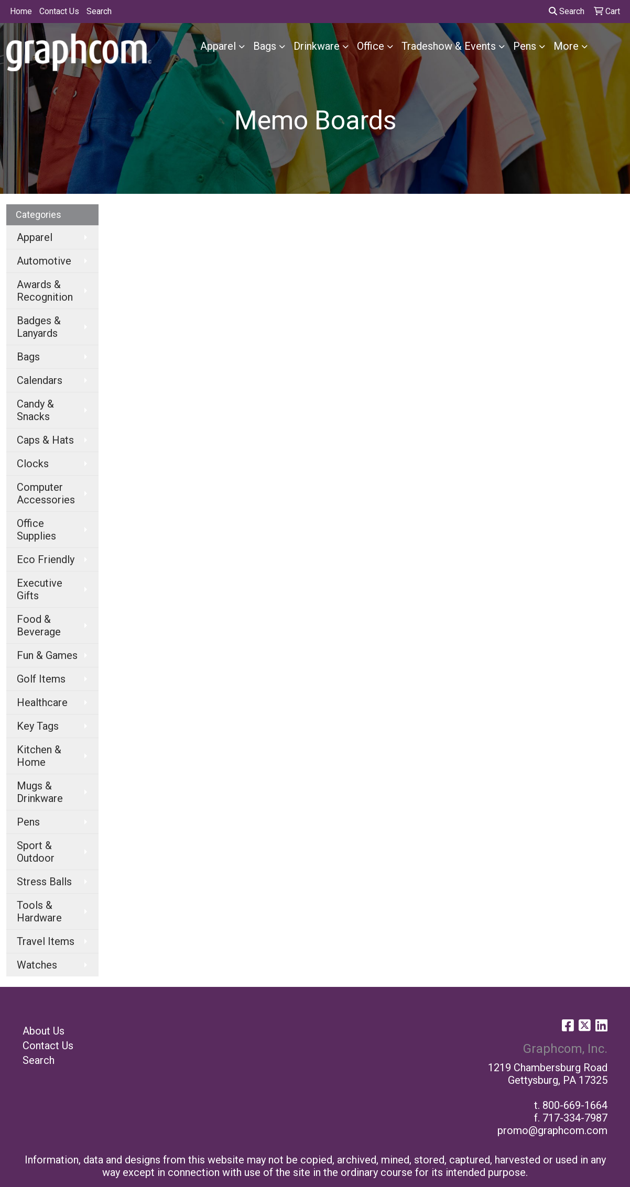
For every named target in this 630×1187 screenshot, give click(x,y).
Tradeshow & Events (448, 46)
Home (21, 11)
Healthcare (42, 702)
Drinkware (317, 46)
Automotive (44, 261)
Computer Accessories (46, 493)
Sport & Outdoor (36, 851)
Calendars (39, 380)
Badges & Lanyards (39, 326)
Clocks (33, 463)
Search (99, 11)
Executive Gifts (39, 589)
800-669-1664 (574, 1105)
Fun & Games (47, 655)
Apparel (218, 46)
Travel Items (45, 941)
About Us (43, 1031)
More (566, 46)
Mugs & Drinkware (40, 792)
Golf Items (41, 679)
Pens (524, 46)
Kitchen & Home (39, 755)
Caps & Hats (45, 440)
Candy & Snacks (35, 410)
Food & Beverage (39, 625)
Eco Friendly (45, 559)
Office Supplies (36, 529)
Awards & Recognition (45, 290)
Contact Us (59, 11)
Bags (264, 46)
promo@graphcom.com (552, 1130)
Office (370, 46)
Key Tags (38, 726)
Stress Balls (44, 881)
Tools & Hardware (39, 911)
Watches (37, 965)
